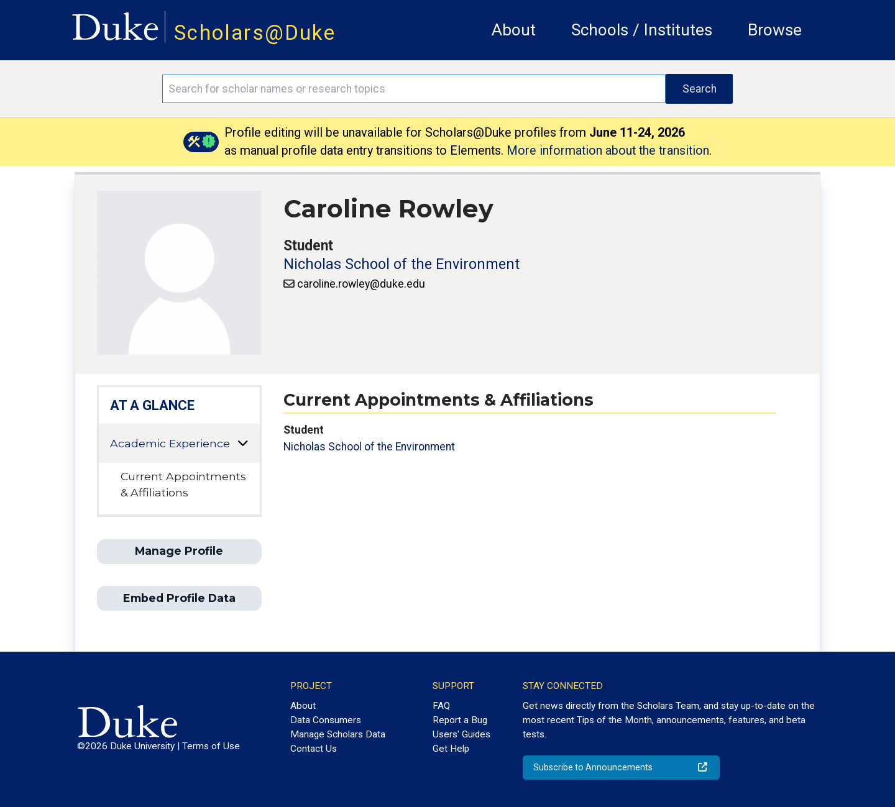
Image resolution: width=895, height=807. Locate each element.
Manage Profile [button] (179, 550)
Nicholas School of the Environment (401, 264)
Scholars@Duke (255, 33)
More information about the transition (608, 151)
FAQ (441, 705)
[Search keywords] (414, 89)
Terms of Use (211, 746)
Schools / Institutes (641, 30)
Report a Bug (460, 720)
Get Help (451, 748)
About (514, 30)
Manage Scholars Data (337, 734)
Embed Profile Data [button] (179, 597)
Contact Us (313, 748)
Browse (775, 30)
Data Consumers (325, 720)
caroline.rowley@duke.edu (361, 284)
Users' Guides (461, 734)
